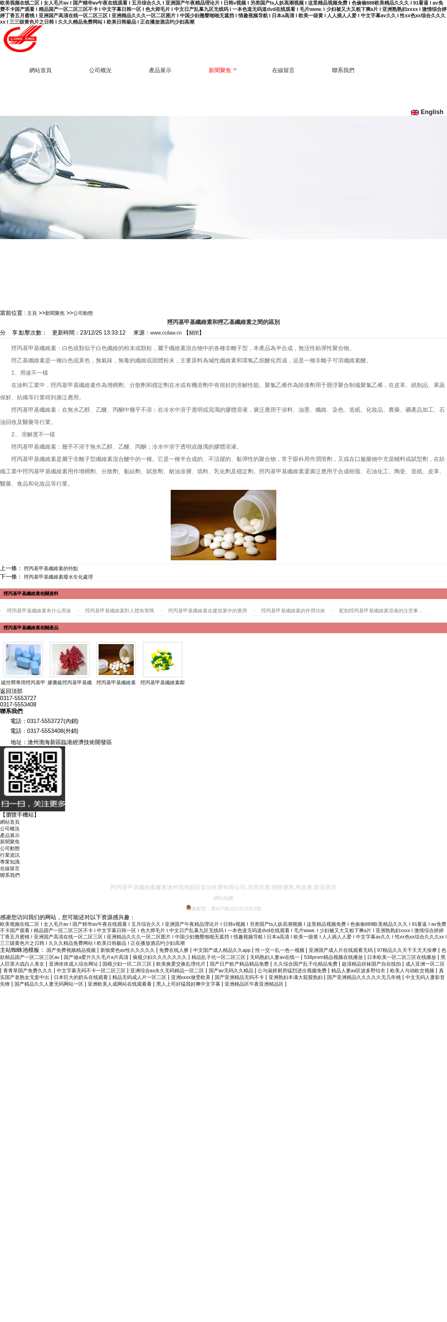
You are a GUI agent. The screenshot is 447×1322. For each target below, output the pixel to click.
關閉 (194, 333)
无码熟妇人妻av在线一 (275, 957)
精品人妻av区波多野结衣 (359, 970)
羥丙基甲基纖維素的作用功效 (293, 610)
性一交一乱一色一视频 (280, 950)
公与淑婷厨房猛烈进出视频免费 (293, 970)
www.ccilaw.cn (166, 333)
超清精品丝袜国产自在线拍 (372, 964)
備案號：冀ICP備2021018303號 (223, 908)
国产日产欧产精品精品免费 (240, 964)
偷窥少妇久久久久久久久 (160, 957)
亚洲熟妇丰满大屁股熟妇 (296, 977)
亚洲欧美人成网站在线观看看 (120, 984)
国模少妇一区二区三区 (127, 964)
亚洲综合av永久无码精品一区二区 (168, 970)
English (427, 112)
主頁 (32, 313)
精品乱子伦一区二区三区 (219, 957)
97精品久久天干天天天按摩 (407, 950)
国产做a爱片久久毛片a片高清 (97, 957)
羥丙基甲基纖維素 (116, 682)
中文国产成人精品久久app (222, 950)
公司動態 (83, 313)
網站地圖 (223, 898)
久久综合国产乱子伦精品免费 (306, 964)
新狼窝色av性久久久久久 (128, 950)
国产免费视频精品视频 (71, 950)
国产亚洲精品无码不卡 (240, 977)
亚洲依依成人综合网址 (74, 964)
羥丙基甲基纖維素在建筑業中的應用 (207, 610)
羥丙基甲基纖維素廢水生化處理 (58, 577)
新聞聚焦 (55, 313)
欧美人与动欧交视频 (413, 970)
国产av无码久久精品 (232, 970)
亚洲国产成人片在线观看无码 (341, 950)
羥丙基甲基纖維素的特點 (51, 568)
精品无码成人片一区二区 (140, 977)
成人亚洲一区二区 (425, 964)
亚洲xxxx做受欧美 (191, 977)
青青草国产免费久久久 (28, 970)
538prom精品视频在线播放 (334, 957)
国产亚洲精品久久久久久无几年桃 (364, 977)
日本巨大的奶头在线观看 (81, 977)
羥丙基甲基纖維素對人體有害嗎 (119, 610)
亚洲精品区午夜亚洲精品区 (255, 984)
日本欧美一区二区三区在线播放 (402, 957)
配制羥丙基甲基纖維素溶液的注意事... (380, 610)
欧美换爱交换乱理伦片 (181, 964)
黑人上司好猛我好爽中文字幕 (189, 984)
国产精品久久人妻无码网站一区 (49, 984)
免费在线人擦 (174, 950)
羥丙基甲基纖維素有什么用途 (39, 610)
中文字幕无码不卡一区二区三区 (92, 970)
